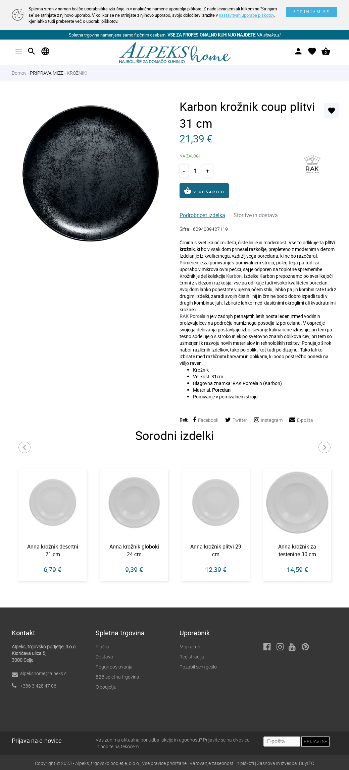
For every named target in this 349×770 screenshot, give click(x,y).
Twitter (236, 420)
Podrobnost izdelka (202, 215)
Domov (19, 73)
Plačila (102, 646)
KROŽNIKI (77, 73)
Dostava (104, 656)
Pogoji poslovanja (114, 666)
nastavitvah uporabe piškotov (246, 15)
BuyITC (306, 763)
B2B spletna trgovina (117, 676)
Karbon (234, 276)
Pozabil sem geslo (198, 666)
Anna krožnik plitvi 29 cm (215, 550)
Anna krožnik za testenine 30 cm (297, 550)
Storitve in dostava (256, 215)
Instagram (268, 420)
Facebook (205, 420)
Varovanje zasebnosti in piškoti (222, 763)
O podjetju (106, 687)
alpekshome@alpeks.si (43, 673)
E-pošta (301, 420)
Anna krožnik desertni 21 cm (52, 550)
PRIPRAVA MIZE (46, 73)
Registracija (192, 656)
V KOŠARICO (204, 191)
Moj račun (190, 646)
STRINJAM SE (311, 11)
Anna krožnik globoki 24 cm (134, 550)
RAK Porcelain (194, 316)
